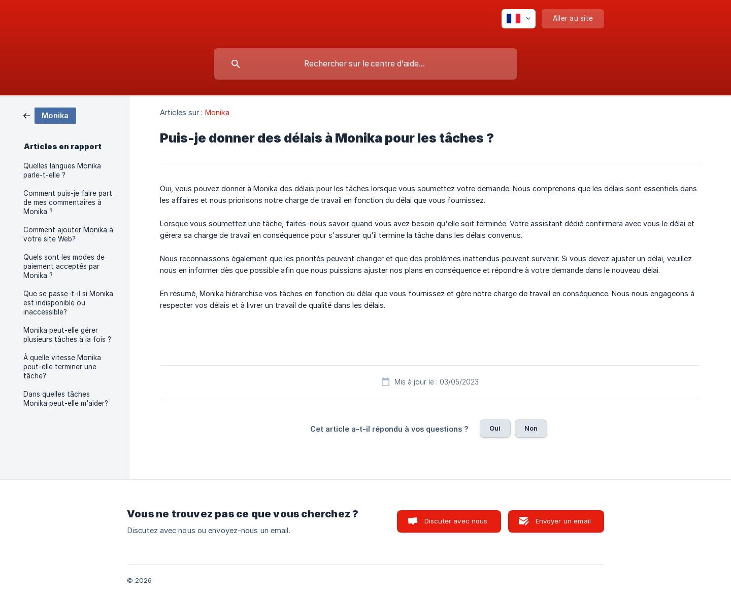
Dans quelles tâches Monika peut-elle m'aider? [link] (65, 398)
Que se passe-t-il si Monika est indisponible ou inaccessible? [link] (68, 303)
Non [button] (531, 428)
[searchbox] (365, 64)
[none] (519, 18)
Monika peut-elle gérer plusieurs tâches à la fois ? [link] (67, 334)
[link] (49, 115)
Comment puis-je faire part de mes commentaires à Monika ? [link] (67, 202)
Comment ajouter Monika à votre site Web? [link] (68, 234)
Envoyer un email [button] (563, 521)
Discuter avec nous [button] (456, 521)
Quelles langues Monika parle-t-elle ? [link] (62, 170)
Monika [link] (217, 112)
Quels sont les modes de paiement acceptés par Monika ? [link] (64, 266)
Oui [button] (495, 428)
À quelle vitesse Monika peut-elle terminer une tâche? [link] (62, 367)
